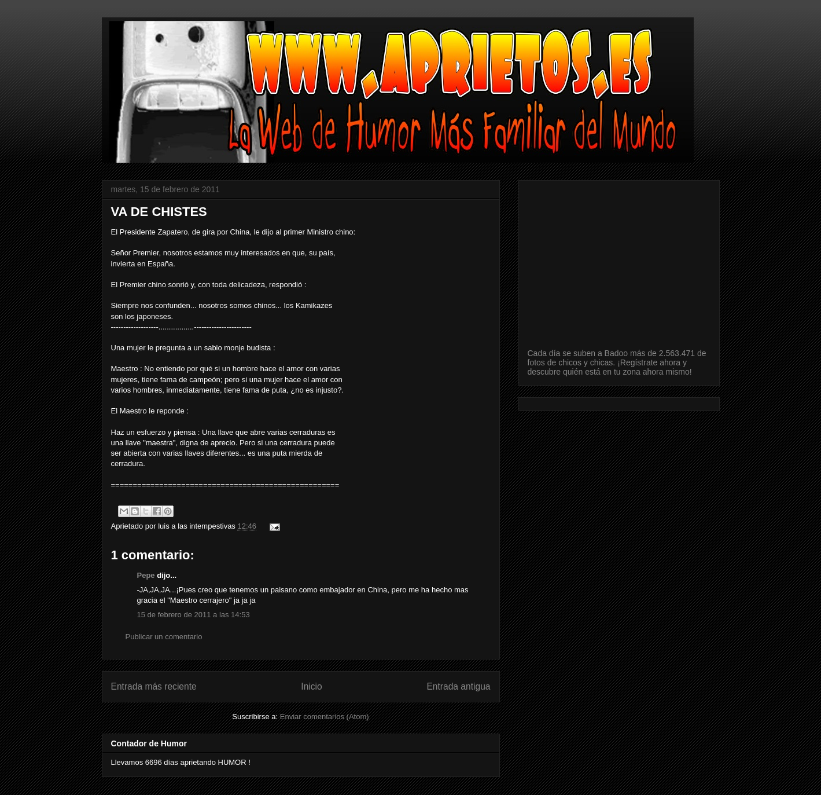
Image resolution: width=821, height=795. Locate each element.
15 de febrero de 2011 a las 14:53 (193, 614)
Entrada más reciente (154, 686)
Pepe (146, 575)
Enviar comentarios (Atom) (324, 716)
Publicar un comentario (164, 636)
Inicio (311, 686)
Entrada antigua (458, 686)
